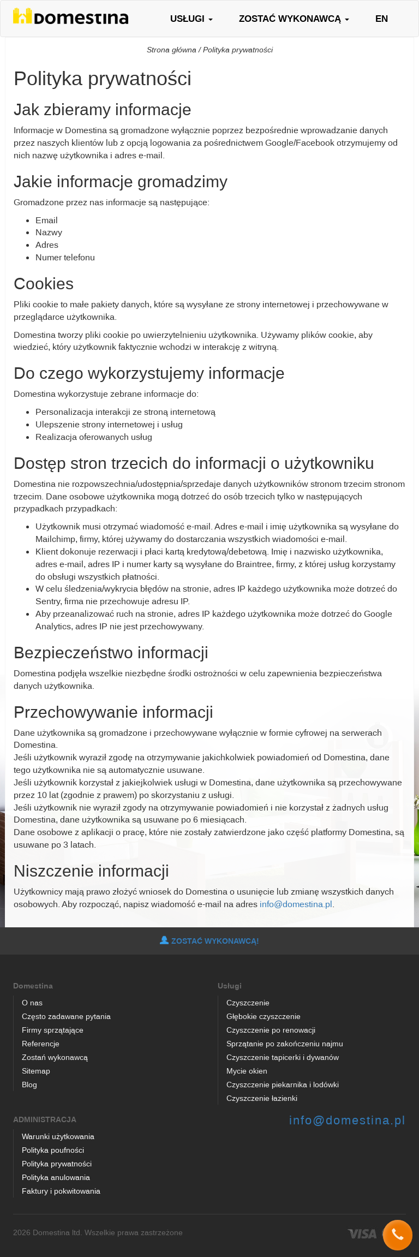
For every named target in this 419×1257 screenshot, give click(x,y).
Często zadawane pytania (66, 1016)
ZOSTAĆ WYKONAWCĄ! (209, 941)
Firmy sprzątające (52, 1029)
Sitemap (36, 1070)
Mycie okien (246, 1070)
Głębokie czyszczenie (263, 1016)
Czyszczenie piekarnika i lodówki (282, 1084)
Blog (29, 1084)
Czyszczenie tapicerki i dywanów (282, 1057)
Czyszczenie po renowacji (270, 1029)
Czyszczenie (248, 1002)
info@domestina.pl (296, 903)
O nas (32, 1002)
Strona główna (171, 50)
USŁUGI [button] (191, 18)
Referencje (40, 1043)
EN (381, 18)
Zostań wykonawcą (55, 1057)
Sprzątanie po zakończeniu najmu (284, 1043)
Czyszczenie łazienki (261, 1098)
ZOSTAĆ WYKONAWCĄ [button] (294, 18)
